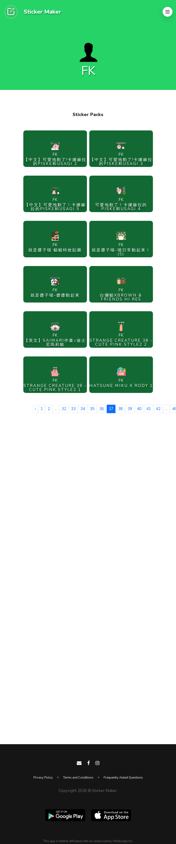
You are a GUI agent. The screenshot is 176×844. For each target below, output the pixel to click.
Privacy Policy (43, 777)
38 (120, 409)
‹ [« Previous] (35, 409)
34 (82, 409)
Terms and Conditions (78, 777)
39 (129, 409)
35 (92, 409)
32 (63, 409)
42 (158, 409)
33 (73, 409)
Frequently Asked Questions (123, 777)
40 (139, 409)
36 (101, 409)
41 (148, 409)
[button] (167, 12)
